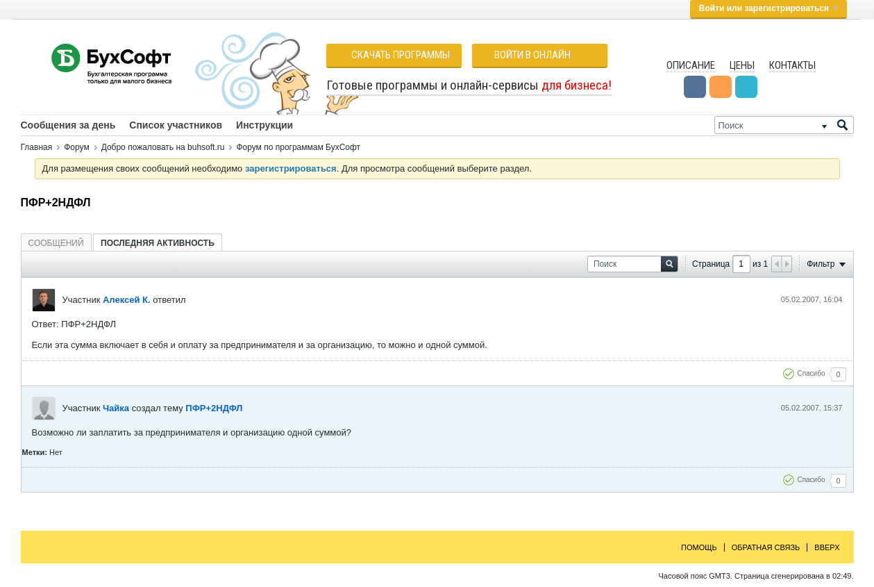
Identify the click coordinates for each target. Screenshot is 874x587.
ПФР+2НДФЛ (213, 408)
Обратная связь (766, 547)
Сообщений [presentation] (56, 243)
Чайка (116, 408)
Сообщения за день (68, 125)
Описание (690, 65)
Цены (742, 65)
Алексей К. (127, 300)
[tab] (56, 242)
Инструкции (264, 125)
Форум (76, 147)
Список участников (175, 125)
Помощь (699, 547)
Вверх (826, 547)
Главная (37, 147)
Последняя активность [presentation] (158, 243)
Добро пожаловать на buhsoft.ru (163, 147)
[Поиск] (784, 125)
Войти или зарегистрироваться (768, 8)
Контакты (792, 65)
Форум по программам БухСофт (298, 147)
